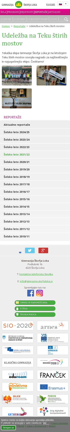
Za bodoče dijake (37, 19)
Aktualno (54, 12)
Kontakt (50, 4)
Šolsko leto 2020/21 (16, 162)
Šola (3, 12)
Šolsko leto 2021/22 (16, 154)
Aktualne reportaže (17, 124)
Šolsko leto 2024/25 (16, 132)
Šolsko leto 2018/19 (16, 177)
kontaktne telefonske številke (36, 274)
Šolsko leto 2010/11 (16, 236)
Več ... (46, 423)
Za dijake (6, 19)
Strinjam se (8, 427)
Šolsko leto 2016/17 (16, 191)
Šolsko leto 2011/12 (16, 229)
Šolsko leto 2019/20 (16, 169)
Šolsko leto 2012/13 (16, 221)
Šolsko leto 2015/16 (16, 199)
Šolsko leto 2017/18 (16, 184)
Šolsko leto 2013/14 (16, 214)
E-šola (23, 308)
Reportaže (41, 12)
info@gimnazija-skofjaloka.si (36, 281)
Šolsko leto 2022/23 (16, 147)
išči (66, 19)
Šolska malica (28, 314)
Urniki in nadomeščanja (33, 302)
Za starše (19, 19)
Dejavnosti (26, 12)
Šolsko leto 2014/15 (16, 206)
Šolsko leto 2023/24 (16, 139)
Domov (6, 26)
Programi (13, 12)
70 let (53, 19)
